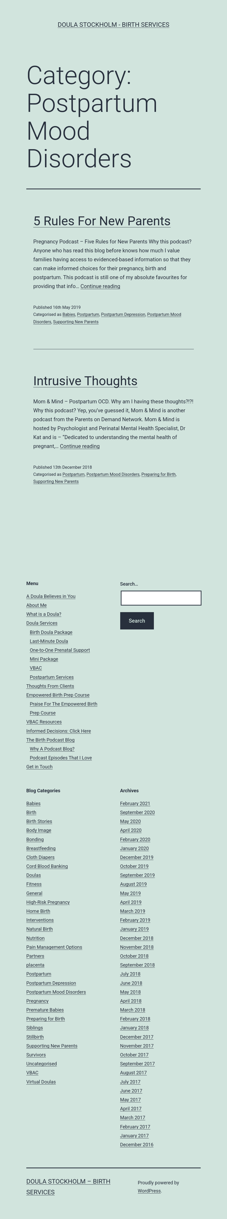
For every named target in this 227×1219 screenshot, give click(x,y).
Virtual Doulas (41, 1082)
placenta (35, 965)
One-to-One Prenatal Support (60, 650)
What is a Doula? (43, 614)
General (34, 893)
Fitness (34, 884)
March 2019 (132, 911)
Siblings (34, 1027)
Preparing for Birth (158, 474)
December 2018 (137, 938)
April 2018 (131, 1001)
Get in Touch (39, 766)
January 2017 (134, 1135)
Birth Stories (39, 821)
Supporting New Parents (76, 321)
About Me (36, 605)
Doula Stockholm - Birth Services (113, 24)
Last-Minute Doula (49, 641)
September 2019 (137, 875)
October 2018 (134, 956)
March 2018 (132, 1010)
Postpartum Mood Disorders (113, 474)
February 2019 (135, 920)
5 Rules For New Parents (102, 220)
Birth (31, 812)
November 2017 (137, 1046)
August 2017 (133, 1072)
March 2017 (132, 1117)
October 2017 (134, 1054)
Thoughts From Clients (50, 686)
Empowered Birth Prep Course (57, 695)
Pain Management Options (54, 947)
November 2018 (137, 947)
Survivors (36, 1054)
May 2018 (130, 992)
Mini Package (44, 659)
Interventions (40, 920)
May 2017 (130, 1099)
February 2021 (135, 803)
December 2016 (137, 1144)
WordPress (149, 1191)
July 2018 (130, 974)
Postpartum (88, 314)
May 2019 (130, 893)
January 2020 (134, 848)
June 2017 (131, 1090)
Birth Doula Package (51, 632)
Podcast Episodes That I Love (61, 757)
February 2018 (135, 1019)
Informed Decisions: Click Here (58, 731)
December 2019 (137, 857)
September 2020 (137, 812)
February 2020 (135, 839)
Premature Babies (45, 1010)
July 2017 (130, 1082)
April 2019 (131, 902)
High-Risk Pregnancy (48, 902)
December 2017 (137, 1037)
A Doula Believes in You (50, 596)
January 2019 (134, 929)
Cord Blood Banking (47, 866)
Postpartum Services (52, 677)
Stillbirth (35, 1037)
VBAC (36, 668)
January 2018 (134, 1027)
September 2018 (137, 965)
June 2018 (131, 983)
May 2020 (130, 821)
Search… (129, 584)
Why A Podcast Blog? (52, 749)
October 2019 (134, 866)
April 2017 (131, 1108)
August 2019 (133, 884)
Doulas (33, 875)
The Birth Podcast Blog (50, 740)
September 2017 (137, 1063)
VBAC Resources (44, 722)
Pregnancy (37, 1001)
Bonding (35, 839)
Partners (35, 956)
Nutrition (35, 938)
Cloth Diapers (40, 857)
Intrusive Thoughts (85, 380)
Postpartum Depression (123, 314)
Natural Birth (39, 929)
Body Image (38, 830)
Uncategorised (41, 1063)
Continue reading (100, 286)
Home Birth (38, 911)
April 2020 (131, 830)
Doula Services (41, 623)
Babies (68, 314)
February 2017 (135, 1126)
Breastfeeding (41, 848)
